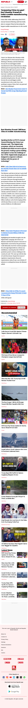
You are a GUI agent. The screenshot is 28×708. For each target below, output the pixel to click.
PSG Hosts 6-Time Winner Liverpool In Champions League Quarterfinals (12, 356)
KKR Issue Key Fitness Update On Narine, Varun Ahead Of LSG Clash (13, 427)
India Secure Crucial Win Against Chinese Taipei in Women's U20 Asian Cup (13, 332)
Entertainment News (5, 524)
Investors (3, 647)
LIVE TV (20, 2)
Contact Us (4, 637)
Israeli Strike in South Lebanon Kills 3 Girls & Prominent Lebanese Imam (14, 450)
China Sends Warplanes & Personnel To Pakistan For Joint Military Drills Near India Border (14, 233)
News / (2, 4)
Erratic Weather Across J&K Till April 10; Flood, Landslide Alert (13, 497)
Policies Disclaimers (6, 645)
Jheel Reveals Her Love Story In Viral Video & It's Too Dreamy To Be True (14, 521)
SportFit (3, 359)
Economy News (4, 31)
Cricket (2, 430)
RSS (2, 650)
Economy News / (8, 4)
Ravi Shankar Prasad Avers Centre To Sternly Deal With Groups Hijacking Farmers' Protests (14, 91)
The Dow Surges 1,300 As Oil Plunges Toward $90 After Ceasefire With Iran (12, 403)
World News (4, 383)
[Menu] (26, 2)
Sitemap (3, 642)
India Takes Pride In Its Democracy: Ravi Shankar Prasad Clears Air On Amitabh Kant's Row (13, 168)
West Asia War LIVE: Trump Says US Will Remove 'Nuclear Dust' (13, 379)
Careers (3, 653)
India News (3, 599)
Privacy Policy (4, 639)
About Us (3, 634)
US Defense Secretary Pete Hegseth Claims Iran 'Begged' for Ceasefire (14, 545)
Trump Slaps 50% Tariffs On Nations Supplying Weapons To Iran (12, 474)
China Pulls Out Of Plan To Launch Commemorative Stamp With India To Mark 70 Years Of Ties (13, 293)
